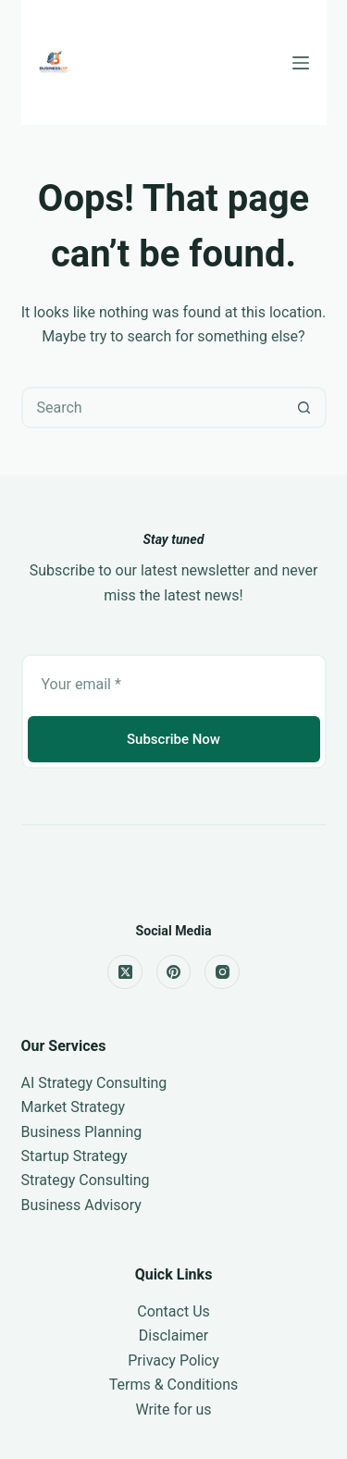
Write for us (173, 1409)
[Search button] (304, 407)
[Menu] (300, 63)
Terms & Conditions (174, 1384)
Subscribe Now (173, 739)
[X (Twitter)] (125, 972)
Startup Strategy (74, 1156)
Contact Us (173, 1311)
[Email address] (174, 684)
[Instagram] (222, 972)
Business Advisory (81, 1205)
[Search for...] (153, 407)
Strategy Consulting (85, 1180)
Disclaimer (173, 1335)
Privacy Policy (173, 1360)
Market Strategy (73, 1107)
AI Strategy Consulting (94, 1083)
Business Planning (82, 1132)
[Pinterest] (174, 972)
